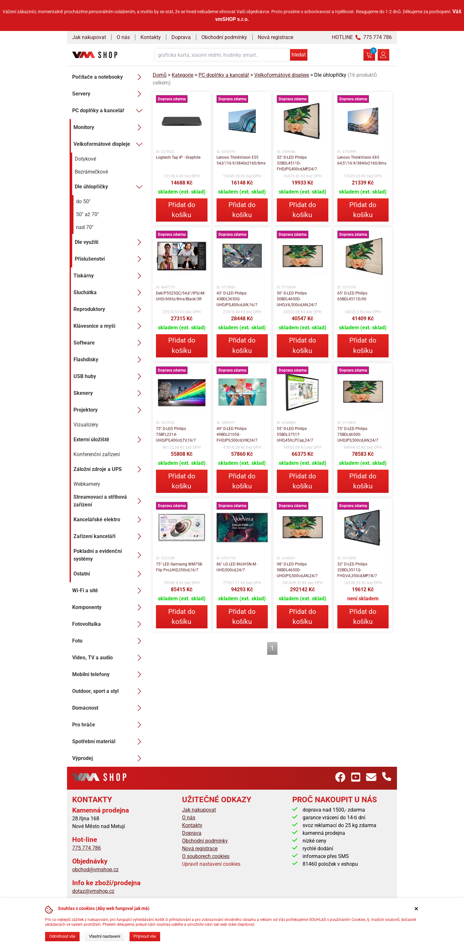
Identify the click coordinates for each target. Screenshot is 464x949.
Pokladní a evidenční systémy (109, 555)
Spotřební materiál (108, 741)
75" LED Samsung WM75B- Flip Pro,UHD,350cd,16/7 (179, 567)
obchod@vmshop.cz (95, 869)
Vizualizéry (85, 425)
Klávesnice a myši (109, 326)
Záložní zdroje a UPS (109, 469)
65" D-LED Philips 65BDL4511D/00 (352, 296)
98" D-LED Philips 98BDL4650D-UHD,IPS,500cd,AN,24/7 (297, 570)
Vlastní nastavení (104, 936)
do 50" (83, 201)
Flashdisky (109, 359)
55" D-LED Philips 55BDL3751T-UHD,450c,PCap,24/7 (295, 434)
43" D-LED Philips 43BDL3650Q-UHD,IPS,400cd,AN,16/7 (237, 299)
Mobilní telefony (108, 674)
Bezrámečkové (91, 172)
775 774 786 (86, 848)
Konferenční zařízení (96, 454)
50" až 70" (87, 214)
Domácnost (108, 708)
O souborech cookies (205, 856)
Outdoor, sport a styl (108, 691)
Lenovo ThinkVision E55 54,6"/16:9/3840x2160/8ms (241, 160)
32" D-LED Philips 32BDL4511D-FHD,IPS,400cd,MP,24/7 (297, 163)
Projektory (109, 410)
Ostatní (109, 574)
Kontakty (150, 37)
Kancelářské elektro (109, 519)
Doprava (181, 37)
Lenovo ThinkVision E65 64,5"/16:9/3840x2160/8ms (361, 160)
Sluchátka (109, 292)
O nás (123, 37)
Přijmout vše (144, 936)
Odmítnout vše (62, 936)
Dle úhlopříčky (110, 187)
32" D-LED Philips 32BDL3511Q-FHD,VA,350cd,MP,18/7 (357, 570)
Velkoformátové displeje (109, 144)
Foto (108, 641)
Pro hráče (108, 725)
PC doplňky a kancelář (108, 110)
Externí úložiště (109, 439)
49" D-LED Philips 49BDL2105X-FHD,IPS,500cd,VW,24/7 (237, 434)
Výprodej (108, 758)
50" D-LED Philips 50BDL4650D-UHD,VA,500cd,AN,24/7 (297, 299)
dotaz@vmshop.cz (93, 891)
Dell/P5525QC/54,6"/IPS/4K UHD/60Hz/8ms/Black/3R (180, 296)
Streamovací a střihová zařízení (109, 501)
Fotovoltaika (108, 624)
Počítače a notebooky (108, 77)
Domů (160, 75)
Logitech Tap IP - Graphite (178, 157)
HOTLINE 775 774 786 (362, 37)
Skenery (109, 393)
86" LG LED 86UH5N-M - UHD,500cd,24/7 (237, 567)
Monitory (109, 127)
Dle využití (110, 242)
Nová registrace (275, 37)
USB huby (109, 376)
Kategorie (182, 75)
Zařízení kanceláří (109, 536)
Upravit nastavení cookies (211, 864)
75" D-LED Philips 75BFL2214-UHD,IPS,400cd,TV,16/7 (176, 434)
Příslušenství (110, 259)
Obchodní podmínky (224, 37)
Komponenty (108, 607)
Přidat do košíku (181, 210)
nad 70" (84, 227)
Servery (108, 94)
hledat (299, 55)
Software (109, 343)
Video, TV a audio (108, 658)
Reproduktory (109, 309)
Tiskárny (109, 276)
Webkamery (86, 484)
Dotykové (85, 159)
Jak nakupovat (89, 37)
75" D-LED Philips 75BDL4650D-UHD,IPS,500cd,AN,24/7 (357, 434)
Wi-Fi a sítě (108, 590)
